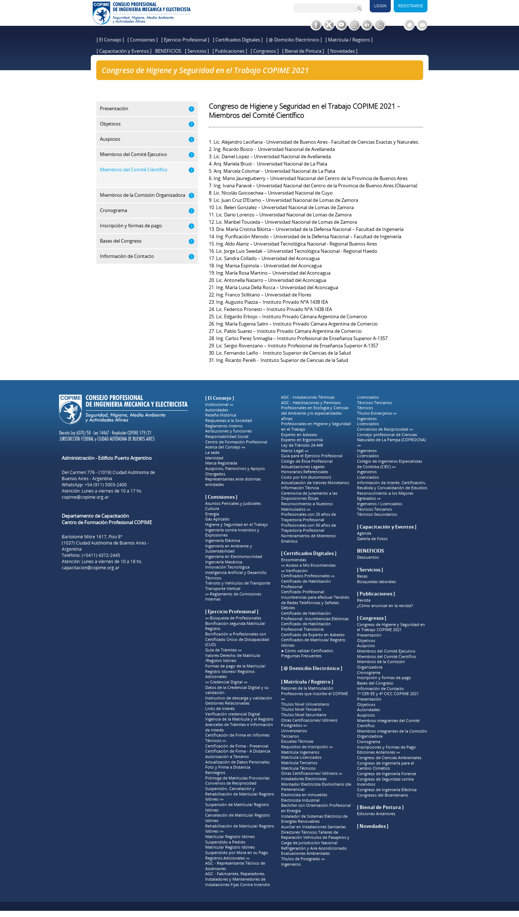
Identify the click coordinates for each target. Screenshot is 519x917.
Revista (363, 600)
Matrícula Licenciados (301, 757)
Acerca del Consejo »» (225, 447)
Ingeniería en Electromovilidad (233, 556)
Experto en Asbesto (299, 434)
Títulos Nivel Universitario (305, 704)
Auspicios (366, 645)
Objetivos (366, 640)
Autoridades (216, 409)
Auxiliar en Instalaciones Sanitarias (313, 826)
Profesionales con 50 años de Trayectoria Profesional (308, 528)
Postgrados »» (294, 725)
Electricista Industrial (300, 800)
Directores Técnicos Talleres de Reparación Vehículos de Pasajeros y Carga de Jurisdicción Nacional (315, 837)
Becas (362, 576)
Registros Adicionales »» (227, 858)
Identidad (214, 458)
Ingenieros (291, 864)
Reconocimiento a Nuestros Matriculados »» (307, 506)
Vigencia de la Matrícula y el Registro (239, 719)
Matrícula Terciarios (299, 762)
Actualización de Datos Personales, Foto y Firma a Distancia (237, 764)
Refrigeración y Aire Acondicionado (314, 848)
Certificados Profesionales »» (307, 575)
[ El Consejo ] (110, 39)
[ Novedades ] (342, 51)
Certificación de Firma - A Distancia (237, 751)
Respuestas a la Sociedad (228, 420)
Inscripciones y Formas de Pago (386, 747)
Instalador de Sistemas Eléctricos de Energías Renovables (314, 819)
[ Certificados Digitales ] (238, 39)
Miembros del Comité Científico (386, 656)
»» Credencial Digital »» (226, 682)
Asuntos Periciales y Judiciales (233, 503)
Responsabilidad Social (226, 436)
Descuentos (368, 557)
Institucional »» (219, 404)
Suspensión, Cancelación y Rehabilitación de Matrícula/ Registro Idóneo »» (239, 794)
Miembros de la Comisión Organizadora (381, 664)
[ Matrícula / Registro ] (349, 39)
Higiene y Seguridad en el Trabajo (236, 524)
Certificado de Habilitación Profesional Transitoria (306, 626)
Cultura (212, 508)
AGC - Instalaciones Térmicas (307, 397)
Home (108, 82)
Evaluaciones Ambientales (305, 853)
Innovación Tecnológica (227, 567)
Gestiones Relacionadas (227, 703)
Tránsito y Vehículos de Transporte (237, 583)
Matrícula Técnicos (298, 768)
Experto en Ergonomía (302, 439)
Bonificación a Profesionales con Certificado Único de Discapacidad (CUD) (237, 639)
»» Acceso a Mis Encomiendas (308, 565)
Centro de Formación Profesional (236, 441)
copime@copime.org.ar (85, 497)
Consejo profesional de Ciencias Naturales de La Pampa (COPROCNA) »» (391, 440)
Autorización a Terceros (227, 756)
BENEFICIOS (168, 51)
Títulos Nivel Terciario (301, 709)
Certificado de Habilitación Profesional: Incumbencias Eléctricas (315, 616)
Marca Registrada (221, 463)
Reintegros (215, 772)
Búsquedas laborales (376, 581)
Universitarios (294, 730)
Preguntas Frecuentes (301, 655)
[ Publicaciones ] (229, 51)
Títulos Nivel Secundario (304, 714)
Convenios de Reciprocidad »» (385, 429)
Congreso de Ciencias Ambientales (389, 757)
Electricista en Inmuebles (304, 794)
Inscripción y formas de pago (384, 677)
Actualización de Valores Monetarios (315, 482)
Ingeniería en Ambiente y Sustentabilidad (228, 548)
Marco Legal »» (294, 450)
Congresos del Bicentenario (382, 795)
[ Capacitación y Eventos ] (124, 51)
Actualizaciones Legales (303, 466)
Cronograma (368, 672)
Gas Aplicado (217, 519)
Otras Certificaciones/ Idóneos (309, 720)
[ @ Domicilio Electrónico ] (294, 39)
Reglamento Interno (224, 425)
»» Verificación (294, 570)
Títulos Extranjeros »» (377, 413)
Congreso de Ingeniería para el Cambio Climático (385, 766)
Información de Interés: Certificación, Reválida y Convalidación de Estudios (392, 485)
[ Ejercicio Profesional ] (185, 39)
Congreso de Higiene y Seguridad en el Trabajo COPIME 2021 (183, 82)
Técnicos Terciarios (374, 402)
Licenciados (368, 397)
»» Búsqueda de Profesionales (233, 618)
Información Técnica (300, 487)
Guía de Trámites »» (223, 650)
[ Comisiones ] (142, 39)
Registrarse (410, 5)
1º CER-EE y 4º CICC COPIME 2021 (388, 693)
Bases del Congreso (375, 683)
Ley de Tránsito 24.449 (302, 445)
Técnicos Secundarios (377, 514)
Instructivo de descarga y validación (238, 698)
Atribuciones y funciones (228, 431)
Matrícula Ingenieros (300, 752)
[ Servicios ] (197, 51)
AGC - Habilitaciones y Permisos (311, 402)
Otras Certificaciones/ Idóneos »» (311, 773)
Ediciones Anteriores (376, 813)
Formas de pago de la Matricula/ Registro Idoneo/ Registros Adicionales (235, 671)
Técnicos (213, 578)
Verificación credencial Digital (232, 714)
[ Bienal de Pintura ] (303, 51)
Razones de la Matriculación (307, 688)
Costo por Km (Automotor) (306, 477)
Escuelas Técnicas (297, 741)
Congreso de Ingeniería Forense (386, 773)
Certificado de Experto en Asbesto (313, 634)
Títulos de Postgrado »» (303, 858)
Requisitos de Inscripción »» (307, 746)
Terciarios (290, 736)
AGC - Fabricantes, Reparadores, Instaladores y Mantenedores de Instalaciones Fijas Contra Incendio (237, 879)
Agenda (364, 533)
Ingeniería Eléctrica (222, 540)
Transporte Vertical (222, 588)
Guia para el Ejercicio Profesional (311, 455)
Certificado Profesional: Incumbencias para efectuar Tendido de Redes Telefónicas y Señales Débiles (315, 599)
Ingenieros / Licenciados (379, 503)
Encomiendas (293, 559)
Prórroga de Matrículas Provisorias (237, 778)
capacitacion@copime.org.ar (90, 568)
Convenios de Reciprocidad (230, 783)
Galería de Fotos (372, 538)
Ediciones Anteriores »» (378, 752)
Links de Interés (220, 708)
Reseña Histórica (220, 415)
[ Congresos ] (265, 51)
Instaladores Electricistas (304, 778)
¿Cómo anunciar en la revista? (385, 605)
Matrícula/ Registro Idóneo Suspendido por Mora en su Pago (236, 850)
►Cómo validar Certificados (307, 650)
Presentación (369, 635)
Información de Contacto (380, 688)
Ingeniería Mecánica (223, 562)
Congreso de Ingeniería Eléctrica (387, 789)
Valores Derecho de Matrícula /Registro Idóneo (232, 658)
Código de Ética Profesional (307, 461)
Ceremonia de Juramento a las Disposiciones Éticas (309, 496)
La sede (212, 452)
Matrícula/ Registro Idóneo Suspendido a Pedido (230, 839)
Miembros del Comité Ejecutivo (386, 651)
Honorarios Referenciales (304, 471)
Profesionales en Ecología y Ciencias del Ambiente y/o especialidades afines (315, 413)
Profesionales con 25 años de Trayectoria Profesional (308, 517)
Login (380, 5)
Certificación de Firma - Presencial (236, 746)
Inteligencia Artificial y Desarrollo (236, 572)
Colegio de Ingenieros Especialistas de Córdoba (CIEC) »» (389, 464)
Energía (212, 514)
